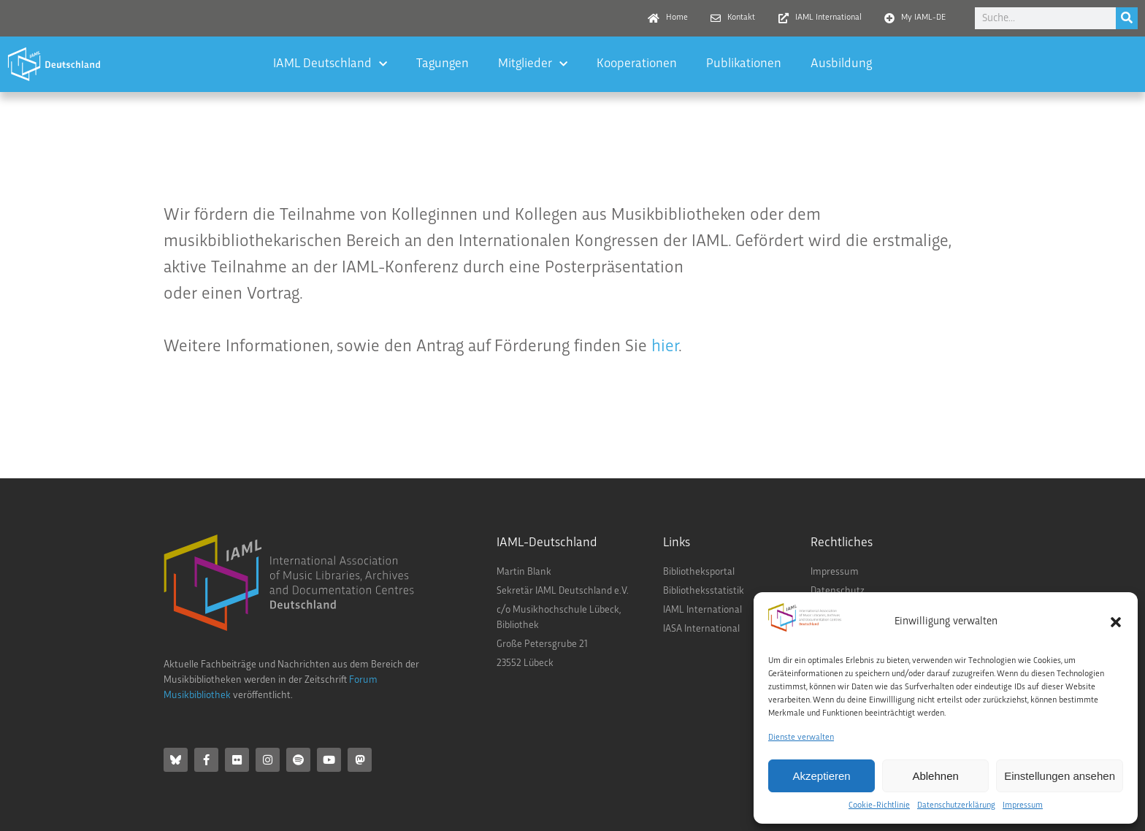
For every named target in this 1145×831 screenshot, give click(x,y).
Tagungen (442, 64)
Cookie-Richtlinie (879, 806)
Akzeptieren (821, 776)
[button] (1115, 622)
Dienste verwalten (801, 738)
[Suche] (1127, 18)
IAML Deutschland (330, 65)
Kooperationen (637, 64)
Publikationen (743, 64)
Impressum (1023, 806)
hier (664, 347)
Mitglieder (532, 65)
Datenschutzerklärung (956, 806)
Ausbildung (841, 64)
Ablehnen (935, 776)
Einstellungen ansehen (1059, 776)
